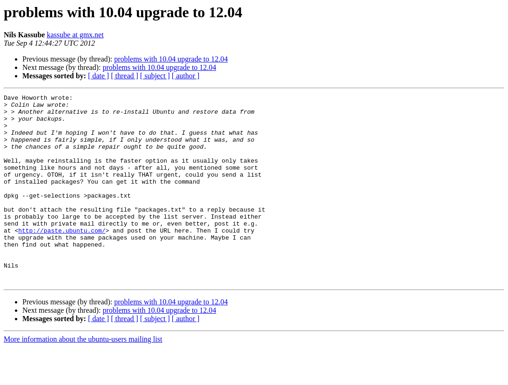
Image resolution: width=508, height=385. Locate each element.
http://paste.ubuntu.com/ (61, 258)
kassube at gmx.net (75, 35)
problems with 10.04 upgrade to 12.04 (171, 59)
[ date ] (98, 76)
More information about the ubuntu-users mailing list (83, 377)
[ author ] (186, 76)
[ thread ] (124, 76)
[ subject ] (155, 76)
